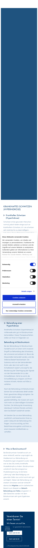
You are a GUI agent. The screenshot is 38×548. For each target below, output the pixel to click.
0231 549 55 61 (14, 539)
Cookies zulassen (19, 297)
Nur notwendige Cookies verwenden (19, 311)
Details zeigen (26, 291)
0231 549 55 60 (14, 533)
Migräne (15, 485)
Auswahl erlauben (18, 304)
